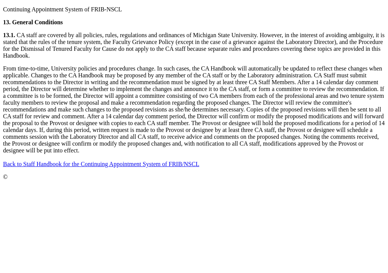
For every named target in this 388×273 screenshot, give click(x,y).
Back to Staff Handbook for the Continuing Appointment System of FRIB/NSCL (101, 164)
